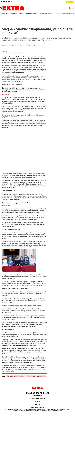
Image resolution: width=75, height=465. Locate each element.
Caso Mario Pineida (11, 13)
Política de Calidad (37, 407)
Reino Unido (9, 376)
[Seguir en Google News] (12, 45)
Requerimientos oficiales (37, 398)
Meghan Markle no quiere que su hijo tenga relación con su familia (21, 305)
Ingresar (72, 8)
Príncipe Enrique (30, 376)
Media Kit (38, 404)
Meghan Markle (41, 376)
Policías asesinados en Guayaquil (28, 13)
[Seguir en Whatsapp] (31, 45)
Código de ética (37, 396)
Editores (37, 401)
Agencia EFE (5, 51)
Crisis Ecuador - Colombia (46, 13)
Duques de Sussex (19, 376)
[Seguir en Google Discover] (23, 45)
